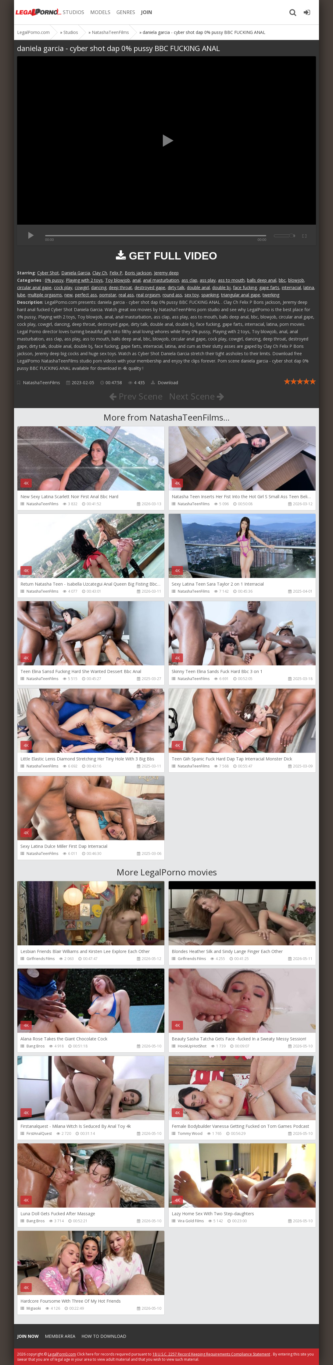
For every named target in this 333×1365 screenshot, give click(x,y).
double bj (221, 287)
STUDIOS (73, 12)
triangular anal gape (240, 295)
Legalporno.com (38, 12)
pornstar (107, 295)
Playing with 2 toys (84, 280)
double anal (198, 287)
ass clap (189, 280)
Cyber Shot (48, 273)
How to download (103, 1336)
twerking (271, 295)
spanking (210, 295)
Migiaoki (34, 1308)
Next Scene (196, 396)
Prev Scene (136, 396)
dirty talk (176, 287)
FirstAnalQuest (39, 1133)
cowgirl (82, 287)
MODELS (100, 12)
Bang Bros (36, 1046)
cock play (63, 287)
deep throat (120, 287)
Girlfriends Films (41, 958)
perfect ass (86, 295)
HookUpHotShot (192, 1046)
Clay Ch (99, 273)
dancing (98, 287)
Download (164, 382)
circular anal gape (34, 287)
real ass (126, 295)
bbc (282, 280)
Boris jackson (138, 273)
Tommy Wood (190, 1133)
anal (136, 280)
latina (308, 287)
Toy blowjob (117, 280)
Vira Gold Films (191, 1220)
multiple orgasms (45, 295)
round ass (172, 295)
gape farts (269, 287)
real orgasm (148, 295)
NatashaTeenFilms (41, 382)
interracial (291, 287)
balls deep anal (261, 280)
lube (21, 295)
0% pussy (54, 280)
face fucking (245, 287)
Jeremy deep (166, 273)
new (68, 295)
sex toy (191, 295)
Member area (60, 1336)
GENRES (125, 12)
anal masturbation (161, 280)
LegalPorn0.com (62, 1354)
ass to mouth (231, 280)
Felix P (115, 273)
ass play (208, 280)
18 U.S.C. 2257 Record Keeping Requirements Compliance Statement (211, 1354)
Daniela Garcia (75, 273)
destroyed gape (149, 287)
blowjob (296, 280)
